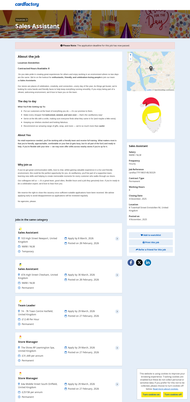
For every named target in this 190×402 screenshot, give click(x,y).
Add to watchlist (151, 235)
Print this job (151, 242)
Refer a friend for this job (151, 249)
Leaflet (149, 90)
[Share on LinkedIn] (147, 262)
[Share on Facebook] (131, 262)
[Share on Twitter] (139, 262)
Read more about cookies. (165, 388)
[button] (151, 68)
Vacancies (21, 19)
